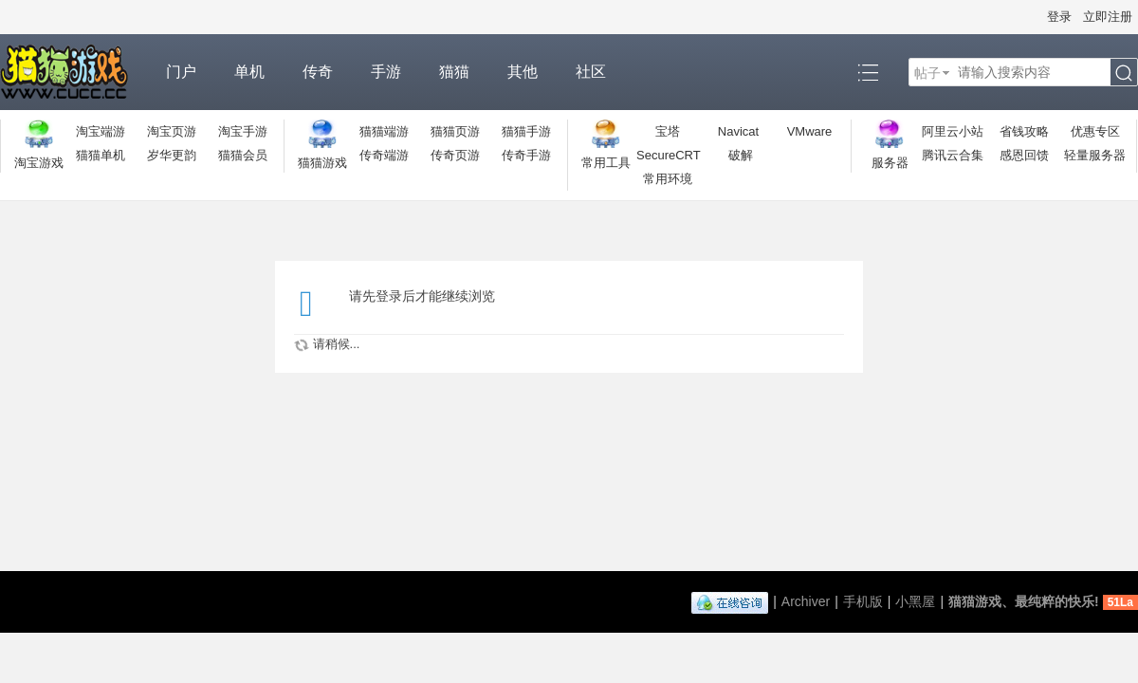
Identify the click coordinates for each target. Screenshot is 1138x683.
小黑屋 (915, 601)
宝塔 (667, 131)
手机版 (863, 601)
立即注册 (1107, 16)
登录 (1059, 16)
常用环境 (667, 179)
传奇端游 (384, 155)
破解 (740, 155)
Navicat (738, 131)
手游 (386, 72)
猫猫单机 (100, 155)
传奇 (318, 72)
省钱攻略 (1024, 131)
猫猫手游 (526, 131)
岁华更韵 (171, 155)
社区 (591, 72)
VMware (810, 131)
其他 (522, 72)
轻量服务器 (1095, 155)
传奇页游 (455, 155)
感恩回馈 (1024, 155)
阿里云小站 (952, 131)
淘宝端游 (100, 131)
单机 (249, 72)
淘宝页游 (171, 131)
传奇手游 (526, 155)
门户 (181, 72)
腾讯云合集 (952, 155)
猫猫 (454, 72)
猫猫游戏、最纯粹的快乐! (1023, 601)
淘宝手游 (242, 131)
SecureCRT (668, 155)
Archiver (805, 601)
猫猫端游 (384, 131)
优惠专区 (1095, 131)
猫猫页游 (455, 131)
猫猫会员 (242, 155)
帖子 (927, 73)
